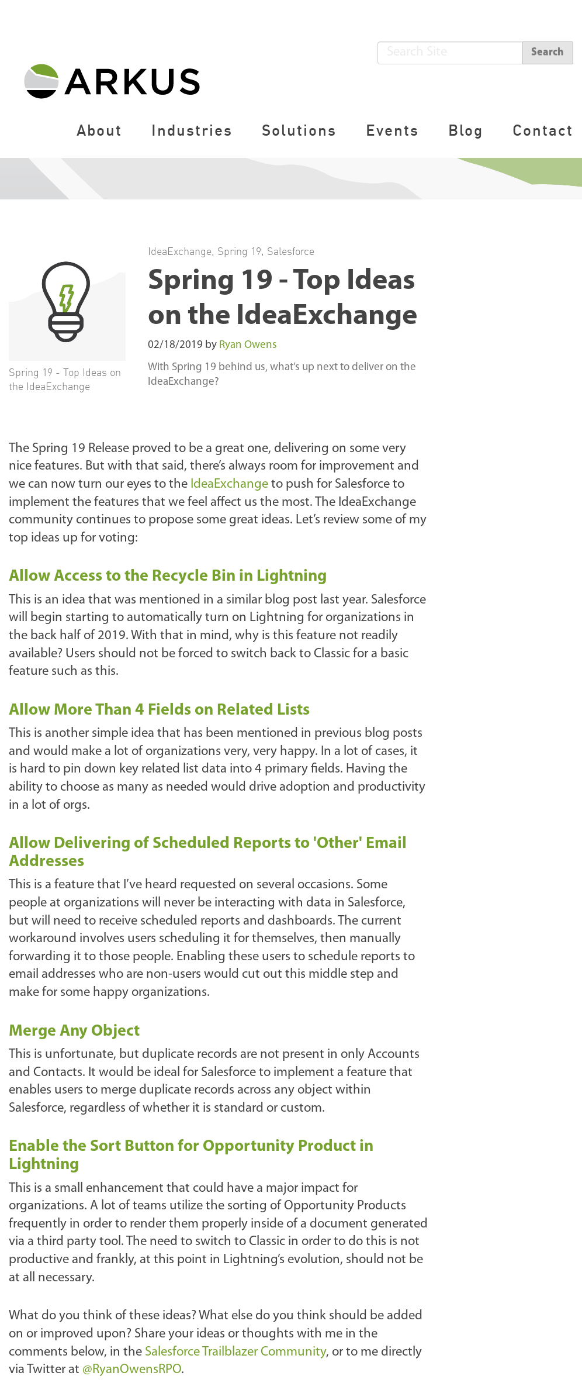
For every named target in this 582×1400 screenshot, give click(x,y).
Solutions (299, 130)
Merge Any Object (74, 1031)
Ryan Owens (248, 345)
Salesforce (290, 250)
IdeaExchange (180, 250)
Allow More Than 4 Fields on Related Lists (159, 710)
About (99, 130)
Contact (542, 130)
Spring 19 (239, 250)
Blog (465, 130)
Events (392, 130)
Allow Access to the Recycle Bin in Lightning (168, 576)
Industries (192, 130)
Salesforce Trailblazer (234, 1352)
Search (547, 52)
